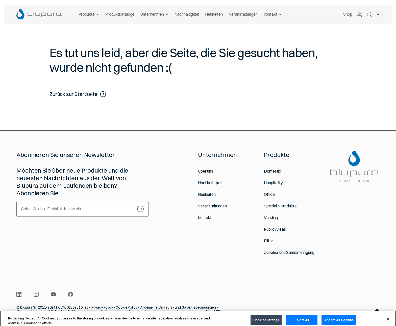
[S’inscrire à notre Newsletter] (140, 209)
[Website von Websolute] (377, 311)
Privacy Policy (102, 307)
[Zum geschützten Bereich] (359, 14)
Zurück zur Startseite (78, 94)
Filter (268, 240)
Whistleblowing (72, 311)
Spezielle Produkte (280, 206)
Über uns (205, 171)
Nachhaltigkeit (186, 14)
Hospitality (273, 182)
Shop (347, 14)
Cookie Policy (126, 307)
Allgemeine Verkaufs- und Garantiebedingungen (178, 307)
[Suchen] (369, 14)
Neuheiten (214, 14)
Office (269, 194)
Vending (271, 217)
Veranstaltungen (243, 14)
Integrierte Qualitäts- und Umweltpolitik (119, 311)
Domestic (272, 171)
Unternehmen (154, 14)
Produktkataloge (119, 14)
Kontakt (272, 14)
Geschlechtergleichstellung (175, 311)
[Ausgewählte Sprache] (378, 14)
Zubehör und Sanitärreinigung (289, 252)
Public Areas (275, 229)
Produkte (89, 14)
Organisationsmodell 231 (36, 311)
